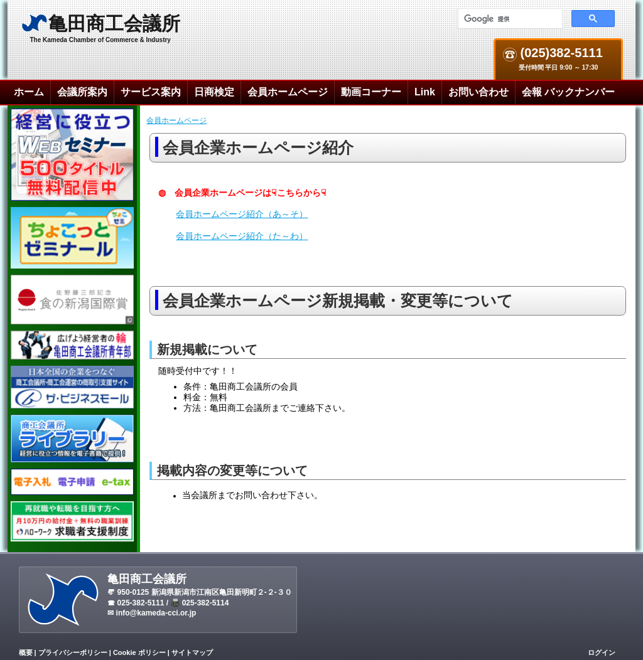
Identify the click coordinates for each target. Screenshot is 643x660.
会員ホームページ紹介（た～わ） (242, 236)
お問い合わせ (478, 92)
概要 (26, 652)
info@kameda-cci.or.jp (156, 613)
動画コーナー (371, 92)
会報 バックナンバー (568, 92)
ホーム (29, 92)
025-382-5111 (141, 603)
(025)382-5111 (560, 53)
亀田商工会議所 (114, 23)
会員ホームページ (287, 92)
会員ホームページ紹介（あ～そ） (242, 214)
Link (424, 92)
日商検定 (214, 92)
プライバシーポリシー (72, 652)
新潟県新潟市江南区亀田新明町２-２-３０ (221, 592)
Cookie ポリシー (139, 652)
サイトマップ (192, 652)
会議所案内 (82, 92)
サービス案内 (151, 92)
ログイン (601, 652)
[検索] (509, 19)
